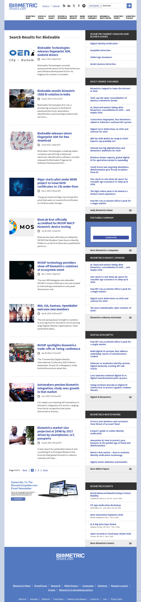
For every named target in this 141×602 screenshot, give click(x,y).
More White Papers (99, 469)
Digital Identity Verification (104, 43)
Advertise (34, 599)
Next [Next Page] (45, 470)
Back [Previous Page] (25, 470)
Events (51, 590)
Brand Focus (82, 17)
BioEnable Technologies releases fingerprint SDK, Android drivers (54, 51)
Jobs (105, 599)
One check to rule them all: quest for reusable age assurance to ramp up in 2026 (109, 182)
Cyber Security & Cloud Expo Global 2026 (111, 535)
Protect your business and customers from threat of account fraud (109, 422)
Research (55, 585)
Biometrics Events (118, 17)
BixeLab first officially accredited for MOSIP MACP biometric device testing (56, 223)
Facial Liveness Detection (103, 64)
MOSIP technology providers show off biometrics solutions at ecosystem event (57, 266)
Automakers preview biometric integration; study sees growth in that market (58, 388)
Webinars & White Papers (105, 17)
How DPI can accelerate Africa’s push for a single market (110, 202)
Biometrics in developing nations (76, 590)
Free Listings (58, 599)
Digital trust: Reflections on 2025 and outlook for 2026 (109, 130)
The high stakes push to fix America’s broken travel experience (109, 192)
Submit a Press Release (76, 599)
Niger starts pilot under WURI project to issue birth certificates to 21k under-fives (57, 183)
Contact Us (94, 599)
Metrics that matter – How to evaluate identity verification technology (109, 453)
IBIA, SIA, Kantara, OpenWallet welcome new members (57, 307)
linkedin (69, 5)
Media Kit (46, 599)
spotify (83, 5)
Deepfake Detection (100, 50)
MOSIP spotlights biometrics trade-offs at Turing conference (58, 347)
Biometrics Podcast (130, 17)
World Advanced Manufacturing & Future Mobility (111, 496)
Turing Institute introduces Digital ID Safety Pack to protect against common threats (110, 388)
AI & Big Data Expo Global (111, 525)
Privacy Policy (116, 599)
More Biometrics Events (102, 543)
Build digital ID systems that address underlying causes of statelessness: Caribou (109, 354)
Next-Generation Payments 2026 (111, 516)
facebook (78, 5)
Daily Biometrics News (101, 210)
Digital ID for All (42, 17)
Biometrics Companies (92, 17)
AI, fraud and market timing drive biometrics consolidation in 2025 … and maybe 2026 (110, 110)
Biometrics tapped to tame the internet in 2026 (110, 89)
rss (64, 5)
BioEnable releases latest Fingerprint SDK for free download (54, 137)
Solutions (102, 585)
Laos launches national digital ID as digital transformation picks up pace (108, 376)
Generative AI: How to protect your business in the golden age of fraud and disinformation (110, 443)
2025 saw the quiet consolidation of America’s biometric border (108, 99)
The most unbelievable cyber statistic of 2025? (110, 309)
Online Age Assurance (101, 57)
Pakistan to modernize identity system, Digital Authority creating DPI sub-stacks (110, 366)
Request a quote (119, 585)
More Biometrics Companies (104, 250)
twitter (73, 5)
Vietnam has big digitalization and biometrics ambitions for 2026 (107, 149)
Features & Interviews (62, 17)
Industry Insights (73, 17)
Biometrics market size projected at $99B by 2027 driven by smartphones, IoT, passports (56, 433)
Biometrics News (30, 17)
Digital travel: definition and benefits (108, 462)
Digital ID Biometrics (100, 397)
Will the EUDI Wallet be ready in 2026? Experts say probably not (109, 139)
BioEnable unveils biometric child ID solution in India (56, 92)
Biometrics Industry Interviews (105, 317)
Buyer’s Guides (51, 17)
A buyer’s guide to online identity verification (107, 432)
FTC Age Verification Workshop (111, 506)
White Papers (71, 585)
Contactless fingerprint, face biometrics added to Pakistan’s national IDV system (110, 120)
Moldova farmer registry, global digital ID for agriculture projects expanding (110, 158)
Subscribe (56, 6)
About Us (45, 6)
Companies (88, 585)
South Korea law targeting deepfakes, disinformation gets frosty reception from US (109, 170)
